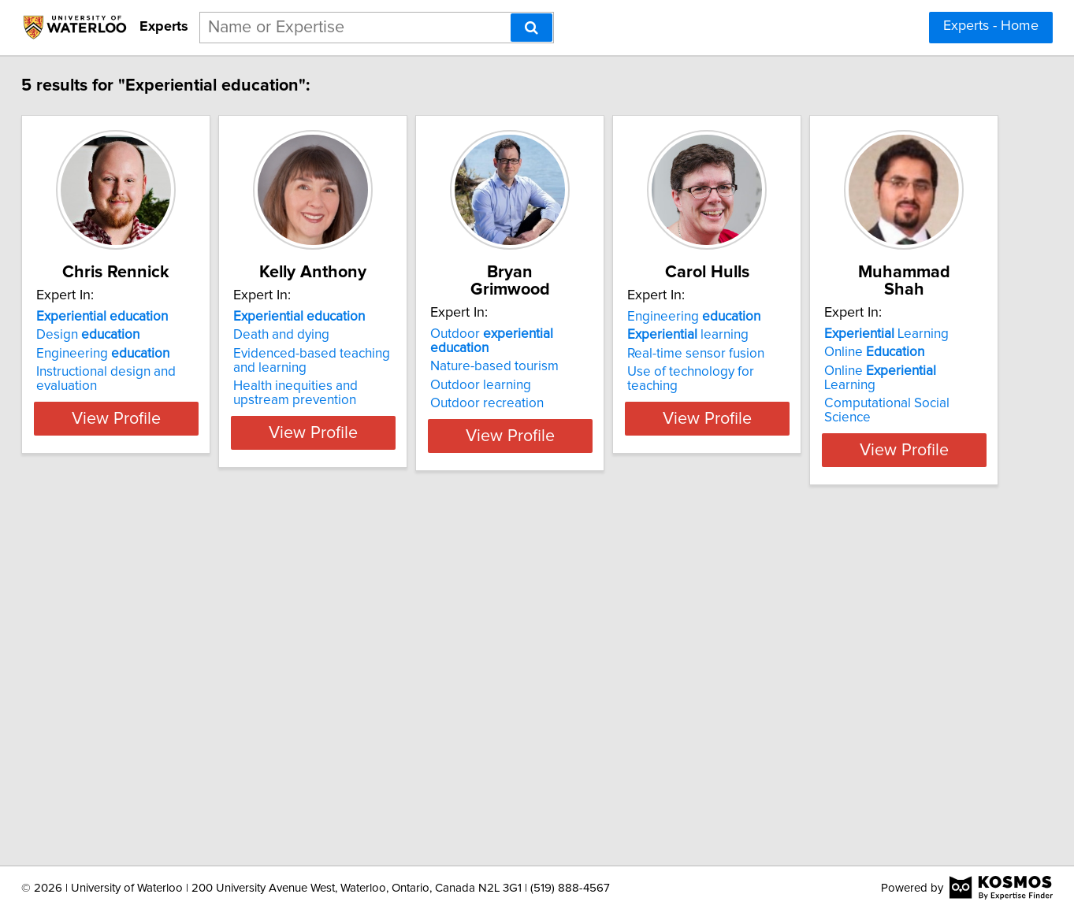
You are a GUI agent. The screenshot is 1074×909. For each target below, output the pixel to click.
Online (130, 695)
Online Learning (163, 714)
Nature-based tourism (616, 335)
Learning (142, 677)
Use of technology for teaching (879, 372)
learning (849, 335)
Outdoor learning (602, 354)
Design (131, 335)
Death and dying (364, 335)
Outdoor (644, 317)
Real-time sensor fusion (857, 354)
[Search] (531, 27)
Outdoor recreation (609, 372)
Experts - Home (991, 26)
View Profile (178, 432)
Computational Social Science (167, 732)
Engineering (146, 354)
